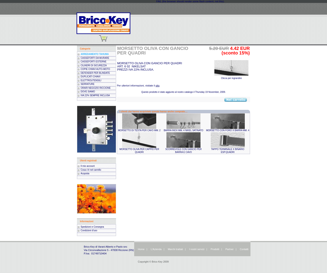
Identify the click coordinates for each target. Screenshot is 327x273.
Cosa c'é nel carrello (91, 170)
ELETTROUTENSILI (91, 80)
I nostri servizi (196, 249)
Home (141, 249)
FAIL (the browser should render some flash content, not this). (190, 1)
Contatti (244, 249)
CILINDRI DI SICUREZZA (94, 65)
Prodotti (215, 249)
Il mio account (88, 166)
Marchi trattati (175, 249)
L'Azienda (156, 249)
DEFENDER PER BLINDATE (95, 73)
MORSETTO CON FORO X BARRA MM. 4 (227, 130)
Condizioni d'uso (89, 230)
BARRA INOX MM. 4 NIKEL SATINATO (183, 130)
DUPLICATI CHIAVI (90, 76)
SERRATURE (87, 84)
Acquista (85, 173)
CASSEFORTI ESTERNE (94, 61)
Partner (229, 249)
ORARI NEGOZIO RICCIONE (96, 88)
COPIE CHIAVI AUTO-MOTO (95, 69)
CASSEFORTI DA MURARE (95, 58)
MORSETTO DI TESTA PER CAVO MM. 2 (139, 130)
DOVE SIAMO (88, 91)
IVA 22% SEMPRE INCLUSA (95, 95)
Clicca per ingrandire (231, 77)
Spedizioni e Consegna (92, 227)
